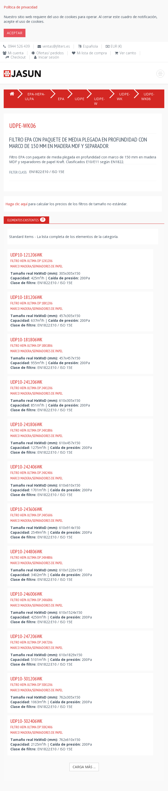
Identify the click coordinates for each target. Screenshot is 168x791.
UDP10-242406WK (36, 472)
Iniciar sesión (49, 57)
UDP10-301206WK (36, 683)
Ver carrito (128, 53)
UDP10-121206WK (36, 260)
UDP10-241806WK (36, 429)
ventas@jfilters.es (56, 46)
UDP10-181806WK (36, 344)
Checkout (18, 57)
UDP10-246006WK (36, 599)
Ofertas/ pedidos (50, 53)
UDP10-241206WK (36, 387)
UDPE (79, 98)
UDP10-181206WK (36, 302)
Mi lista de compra (92, 53)
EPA (61, 98)
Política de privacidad (20, 7)
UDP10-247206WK (36, 641)
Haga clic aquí (16, 204)
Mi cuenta (15, 53)
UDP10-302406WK (36, 726)
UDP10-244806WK (36, 556)
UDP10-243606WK (36, 514)
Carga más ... (84, 766)
